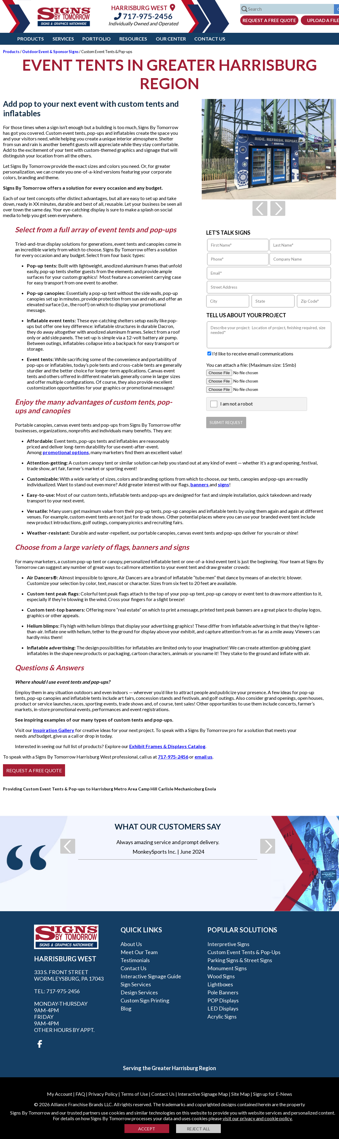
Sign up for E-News (272, 1094)
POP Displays (223, 1000)
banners (199, 484)
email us (203, 756)
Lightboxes (220, 984)
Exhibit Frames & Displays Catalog (167, 746)
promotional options (66, 452)
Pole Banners (222, 992)
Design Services (139, 992)
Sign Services (136, 984)
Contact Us (209, 38)
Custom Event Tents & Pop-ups (244, 952)
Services (63, 38)
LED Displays (222, 1008)
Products (30, 38)
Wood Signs (221, 976)
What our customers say (168, 826)
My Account (59, 1094)
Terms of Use (134, 1094)
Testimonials (135, 960)
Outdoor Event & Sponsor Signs (50, 51)
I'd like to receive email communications (252, 353)
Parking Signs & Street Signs (239, 960)
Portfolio (96, 38)
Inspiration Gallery (53, 730)
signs (223, 484)
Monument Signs (227, 968)
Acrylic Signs (222, 1016)
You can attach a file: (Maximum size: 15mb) (251, 365)
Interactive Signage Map (203, 1094)
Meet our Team (139, 952)
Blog (126, 1008)
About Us (131, 944)
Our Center (171, 38)
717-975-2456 (143, 16)
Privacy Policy (103, 1094)
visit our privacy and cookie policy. (257, 1118)
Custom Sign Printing (145, 1000)
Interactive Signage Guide (151, 976)
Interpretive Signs (228, 944)
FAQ (80, 1094)
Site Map (240, 1094)
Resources (133, 38)
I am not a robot (236, 403)
